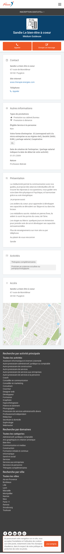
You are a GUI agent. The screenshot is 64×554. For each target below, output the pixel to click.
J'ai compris (51, 544)
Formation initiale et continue (15, 451)
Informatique (8, 454)
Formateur (7, 397)
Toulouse (7, 510)
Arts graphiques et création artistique (19, 440)
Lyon (5, 488)
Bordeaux (7, 482)
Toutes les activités (12, 357)
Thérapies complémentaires (15, 468)
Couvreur (7, 389)
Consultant (8, 386)
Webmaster (8, 425)
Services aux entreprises (13, 462)
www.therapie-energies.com (22, 82)
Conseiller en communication (15, 380)
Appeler (14, 91)
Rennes (6, 505)
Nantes (6, 496)
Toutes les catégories (13, 433)
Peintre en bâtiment (11, 406)
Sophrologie (8, 422)
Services (6, 459)
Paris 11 (6, 502)
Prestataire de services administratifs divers (22, 411)
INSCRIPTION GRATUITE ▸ (32, 12)
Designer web (9, 392)
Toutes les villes (11, 476)
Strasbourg (8, 507)
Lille (4, 485)
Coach (5, 378)
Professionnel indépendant (14, 414)
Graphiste (7, 400)
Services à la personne (12, 465)
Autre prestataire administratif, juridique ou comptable (26, 364)
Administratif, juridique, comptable (18, 437)
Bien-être (7, 442)
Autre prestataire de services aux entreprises (22, 372)
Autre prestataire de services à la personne (21, 375)
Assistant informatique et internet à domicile (22, 361)
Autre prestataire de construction (17, 366)
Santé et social (9, 456)
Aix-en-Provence (10, 479)
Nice (5, 499)
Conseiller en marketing (13, 383)
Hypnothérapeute (10, 403)
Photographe (8, 408)
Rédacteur (7, 417)
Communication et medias (14, 445)
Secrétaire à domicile (12, 420)
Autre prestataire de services (15, 369)
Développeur (8, 394)
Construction (8, 448)
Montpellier (8, 493)
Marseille (7, 491)
